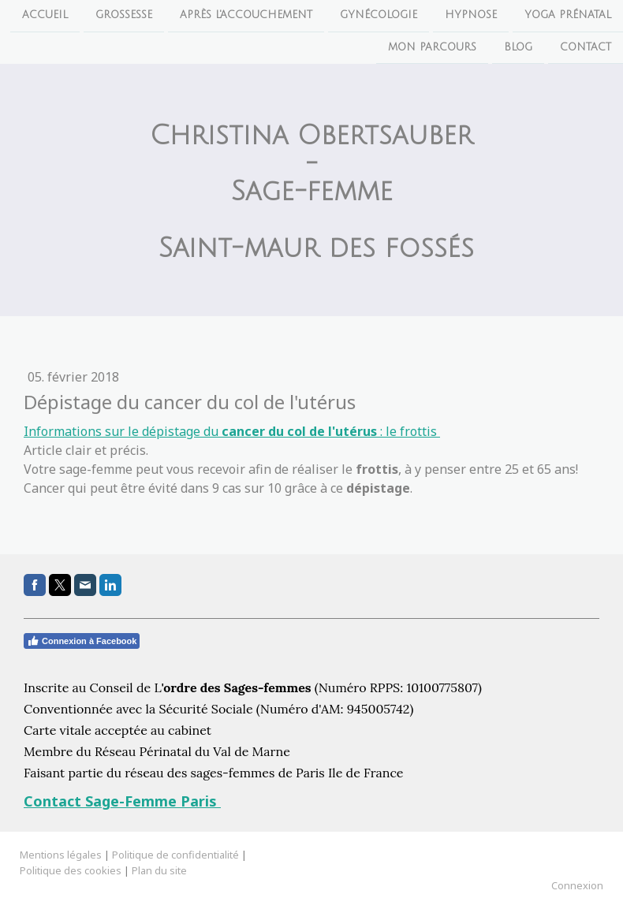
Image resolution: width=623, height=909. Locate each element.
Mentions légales (61, 855)
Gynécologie (378, 14)
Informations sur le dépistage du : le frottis (232, 431)
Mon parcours (432, 48)
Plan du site (159, 870)
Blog (518, 48)
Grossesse (123, 14)
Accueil (45, 14)
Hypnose (471, 14)
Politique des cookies (70, 870)
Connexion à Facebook (81, 641)
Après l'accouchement (246, 14)
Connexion (577, 885)
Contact (585, 48)
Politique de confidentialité (175, 855)
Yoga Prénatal (567, 14)
